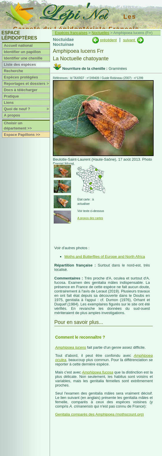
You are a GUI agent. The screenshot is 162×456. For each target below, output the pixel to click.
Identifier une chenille (23, 58)
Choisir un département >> (18, 125)
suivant (129, 40)
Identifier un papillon (22, 52)
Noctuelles (100, 33)
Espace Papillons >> (22, 134)
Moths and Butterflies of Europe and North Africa (104, 256)
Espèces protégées (21, 77)
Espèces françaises (71, 33)
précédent (108, 40)
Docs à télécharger (20, 90)
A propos (12, 115)
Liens (9, 102)
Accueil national (18, 45)
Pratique (11, 96)
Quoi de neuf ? (27, 109)
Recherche (13, 71)
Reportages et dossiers (27, 83)
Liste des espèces (20, 64)
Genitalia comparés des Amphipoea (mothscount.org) (99, 414)
